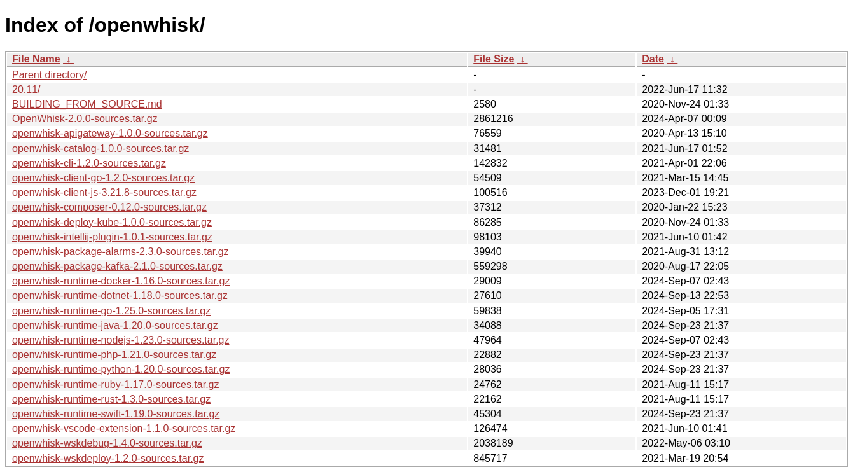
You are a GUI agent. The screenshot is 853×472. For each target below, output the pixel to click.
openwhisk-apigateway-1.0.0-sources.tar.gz (110, 133)
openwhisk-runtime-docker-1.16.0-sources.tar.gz (121, 280)
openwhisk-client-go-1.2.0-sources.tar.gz (103, 177)
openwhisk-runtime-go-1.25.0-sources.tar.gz (111, 310)
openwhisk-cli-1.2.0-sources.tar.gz (89, 163)
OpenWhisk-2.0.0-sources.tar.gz (85, 118)
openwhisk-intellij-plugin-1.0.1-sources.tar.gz (112, 237)
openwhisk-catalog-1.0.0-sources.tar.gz (100, 148)
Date (653, 58)
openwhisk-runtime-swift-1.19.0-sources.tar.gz (115, 413)
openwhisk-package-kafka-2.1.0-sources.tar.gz (117, 266)
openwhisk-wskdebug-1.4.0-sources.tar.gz (107, 443)
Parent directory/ (49, 74)
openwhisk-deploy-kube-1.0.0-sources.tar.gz (112, 222)
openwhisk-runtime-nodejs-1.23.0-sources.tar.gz (121, 340)
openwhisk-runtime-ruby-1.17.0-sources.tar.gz (115, 384)
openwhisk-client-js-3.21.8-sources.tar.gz (104, 192)
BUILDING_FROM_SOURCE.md (87, 104)
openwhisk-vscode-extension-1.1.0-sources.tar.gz (123, 428)
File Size (493, 58)
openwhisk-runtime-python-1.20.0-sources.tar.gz (121, 369)
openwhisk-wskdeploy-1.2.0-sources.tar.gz (108, 458)
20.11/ (26, 89)
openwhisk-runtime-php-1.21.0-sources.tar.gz (114, 354)
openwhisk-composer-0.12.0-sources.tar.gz (109, 207)
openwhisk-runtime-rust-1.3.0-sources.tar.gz (111, 399)
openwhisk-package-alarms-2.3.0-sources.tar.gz (120, 251)
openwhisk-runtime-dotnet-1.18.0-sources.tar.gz (120, 295)
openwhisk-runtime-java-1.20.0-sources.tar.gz (115, 325)
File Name (36, 58)
